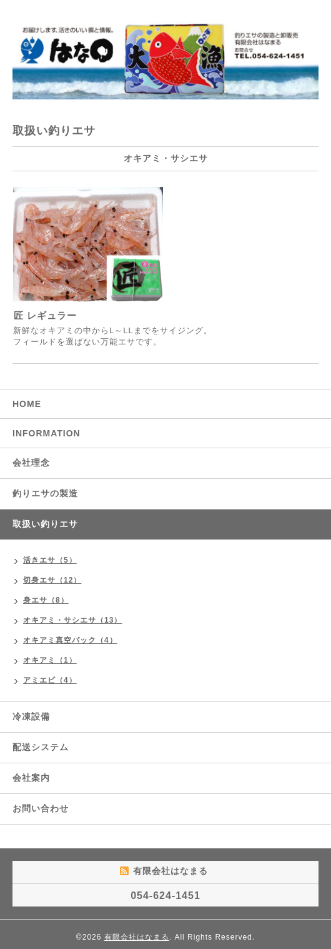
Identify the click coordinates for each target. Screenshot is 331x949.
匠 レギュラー (45, 315)
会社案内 (31, 778)
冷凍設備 (31, 716)
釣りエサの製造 (45, 493)
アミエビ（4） (50, 680)
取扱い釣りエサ (45, 524)
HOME (26, 404)
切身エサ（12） (52, 580)
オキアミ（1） (50, 660)
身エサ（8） (46, 600)
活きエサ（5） (50, 560)
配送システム (40, 747)
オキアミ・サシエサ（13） (72, 620)
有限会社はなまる (136, 937)
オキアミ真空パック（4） (70, 640)
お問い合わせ (40, 808)
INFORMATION (46, 433)
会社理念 (31, 463)
